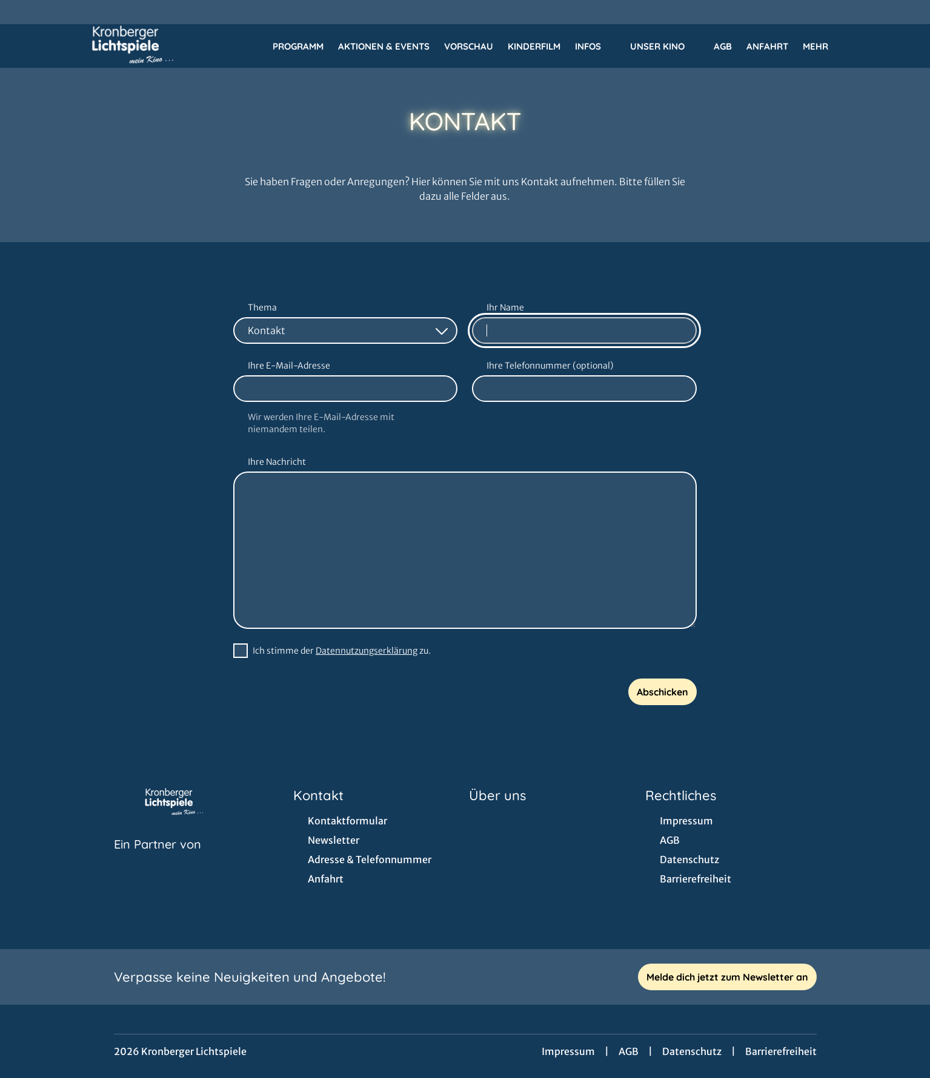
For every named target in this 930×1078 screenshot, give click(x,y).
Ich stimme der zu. (342, 650)
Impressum (568, 1051)
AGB (629, 1051)
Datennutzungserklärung (366, 650)
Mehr (823, 47)
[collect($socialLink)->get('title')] (22, 12)
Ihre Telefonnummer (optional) (550, 365)
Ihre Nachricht (277, 461)
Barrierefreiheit (781, 1051)
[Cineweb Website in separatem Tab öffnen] (157, 859)
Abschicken (662, 692)
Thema (262, 307)
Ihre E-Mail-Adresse (289, 365)
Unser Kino (664, 47)
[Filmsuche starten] (869, 46)
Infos (595, 47)
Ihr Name (505, 307)
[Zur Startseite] (133, 46)
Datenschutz (692, 1051)
